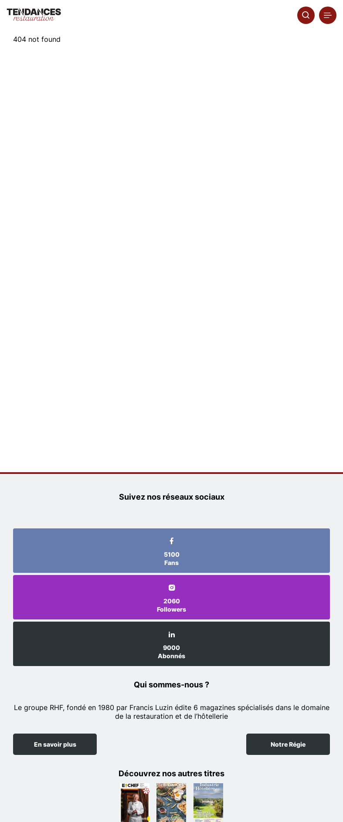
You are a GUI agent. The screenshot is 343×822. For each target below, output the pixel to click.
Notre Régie (288, 744)
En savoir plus (55, 744)
